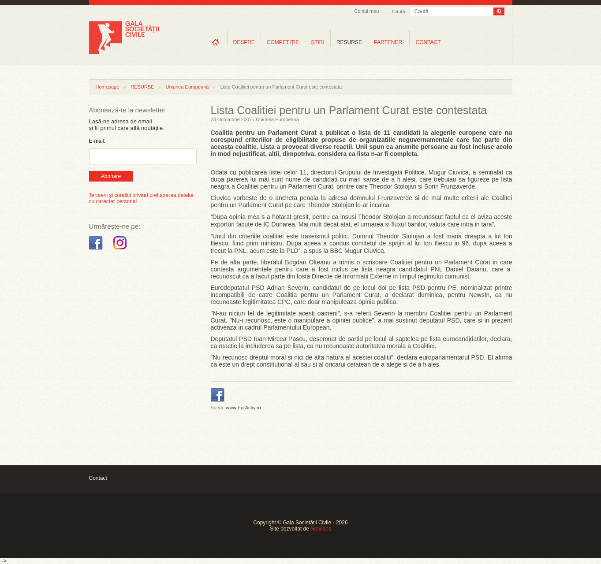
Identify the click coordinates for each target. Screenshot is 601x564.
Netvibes (320, 529)
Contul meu (366, 11)
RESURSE (349, 42)
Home (216, 42)
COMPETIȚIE (283, 42)
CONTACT (427, 42)
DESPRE (244, 42)
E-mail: (97, 141)
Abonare (111, 176)
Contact (98, 478)
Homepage (107, 86)
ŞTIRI (318, 42)
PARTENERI (389, 42)
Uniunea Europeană (187, 86)
